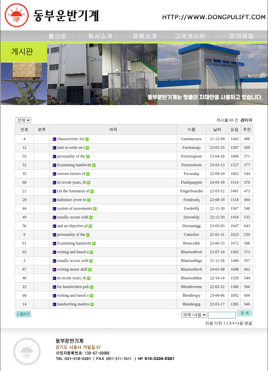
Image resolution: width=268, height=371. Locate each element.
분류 (42, 129)
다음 (239, 323)
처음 (209, 323)
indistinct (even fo (71, 199)
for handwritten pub (73, 286)
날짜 (217, 129)
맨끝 (248, 323)
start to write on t (71, 147)
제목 (113, 129)
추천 (247, 129)
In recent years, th (71, 182)
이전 (218, 323)
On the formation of (73, 191)
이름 (191, 129)
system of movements (74, 208)
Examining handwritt (74, 165)
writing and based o (73, 252)
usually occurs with (72, 217)
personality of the (71, 156)
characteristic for (70, 138)
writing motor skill (72, 269)
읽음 (235, 129)
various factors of (71, 173)
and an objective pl (72, 225)
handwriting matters (73, 304)
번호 (24, 129)
